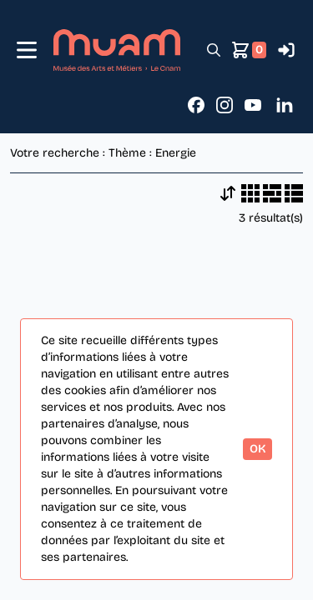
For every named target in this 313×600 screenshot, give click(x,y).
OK (257, 449)
